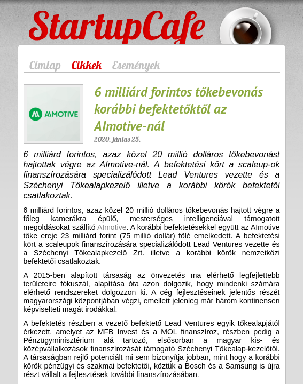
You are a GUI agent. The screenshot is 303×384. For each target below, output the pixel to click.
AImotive (111, 227)
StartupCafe (56, 19)
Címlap (45, 65)
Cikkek (87, 65)
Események (136, 65)
